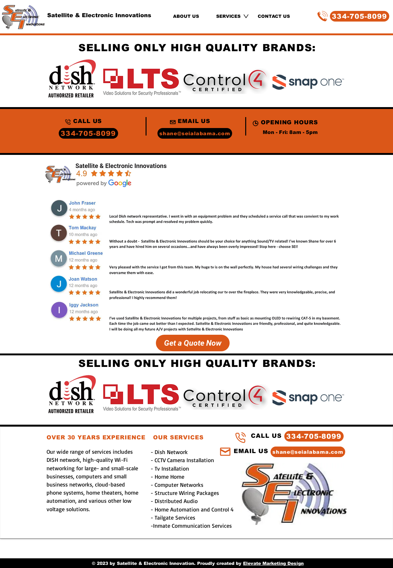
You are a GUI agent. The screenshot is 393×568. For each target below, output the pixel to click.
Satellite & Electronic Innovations (99, 15)
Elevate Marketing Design (273, 563)
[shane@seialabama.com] (194, 133)
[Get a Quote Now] (193, 343)
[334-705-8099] (359, 16)
